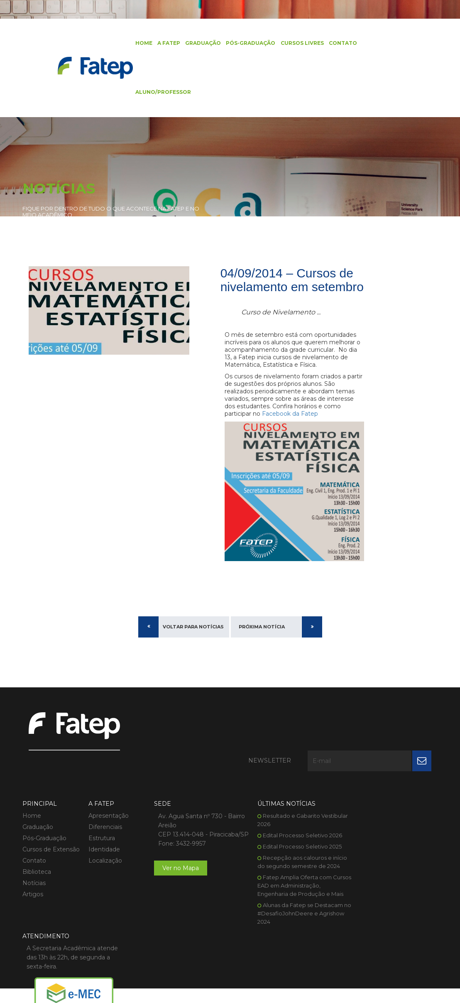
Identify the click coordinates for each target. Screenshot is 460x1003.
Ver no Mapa (173, 848)
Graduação (200, 43)
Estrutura (98, 809)
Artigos (32, 865)
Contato (339, 43)
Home (140, 43)
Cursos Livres (298, 43)
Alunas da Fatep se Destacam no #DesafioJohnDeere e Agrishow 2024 (285, 893)
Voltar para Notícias (193, 636)
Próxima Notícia (262, 636)
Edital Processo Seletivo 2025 (287, 817)
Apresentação (105, 787)
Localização (101, 832)
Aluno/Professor (160, 93)
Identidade (100, 820)
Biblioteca (36, 843)
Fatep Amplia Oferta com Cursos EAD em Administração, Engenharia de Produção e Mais (285, 865)
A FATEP (165, 43)
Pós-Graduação (247, 43)
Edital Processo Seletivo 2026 (287, 806)
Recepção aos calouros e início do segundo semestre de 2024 (284, 837)
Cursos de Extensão (51, 820)
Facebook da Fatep (290, 429)
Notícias (34, 854)
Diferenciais (101, 798)
